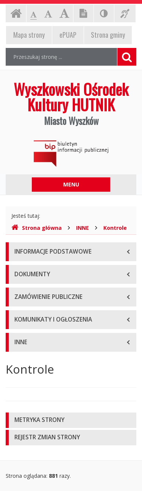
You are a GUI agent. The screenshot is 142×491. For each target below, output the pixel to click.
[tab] (71, 420)
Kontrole (115, 227)
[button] (71, 420)
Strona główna (36, 227)
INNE (82, 227)
